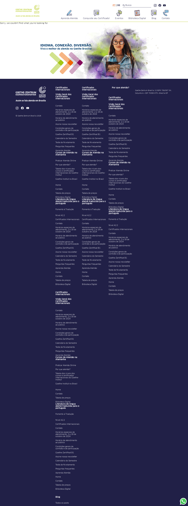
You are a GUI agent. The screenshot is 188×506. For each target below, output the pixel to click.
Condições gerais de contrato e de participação (67, 129)
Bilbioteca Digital (62, 197)
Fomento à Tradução (64, 209)
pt (114, 5)
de (118, 5)
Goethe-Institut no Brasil (66, 179)
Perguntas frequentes (65, 146)
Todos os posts (62, 503)
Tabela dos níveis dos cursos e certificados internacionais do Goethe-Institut (67, 172)
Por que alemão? (62, 165)
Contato (59, 106)
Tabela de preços (62, 193)
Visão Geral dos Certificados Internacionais (63, 96)
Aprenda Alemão (62, 151)
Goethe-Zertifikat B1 (64, 134)
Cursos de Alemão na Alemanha (66, 154)
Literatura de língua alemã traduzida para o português (67, 201)
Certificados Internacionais (62, 89)
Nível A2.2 (60, 215)
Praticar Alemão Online (65, 161)
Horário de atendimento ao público (66, 119)
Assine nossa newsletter (66, 124)
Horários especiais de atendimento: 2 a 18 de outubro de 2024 (65, 112)
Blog (57, 497)
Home (58, 185)
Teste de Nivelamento (65, 142)
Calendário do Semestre (66, 138)
